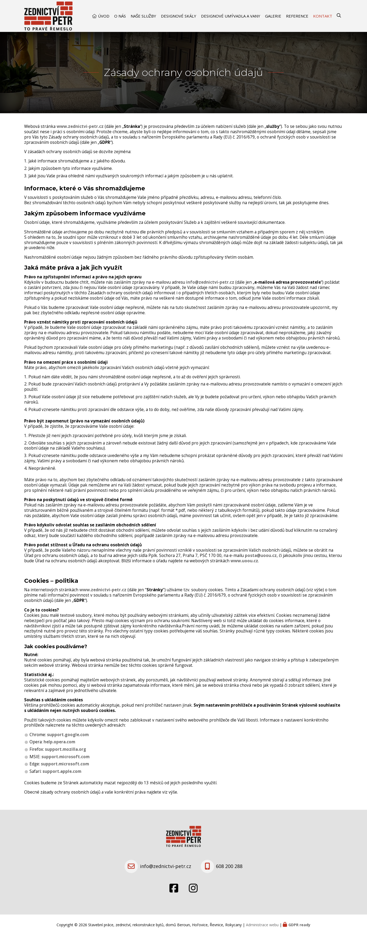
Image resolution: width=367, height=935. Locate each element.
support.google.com (68, 734)
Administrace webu (262, 924)
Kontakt (322, 16)
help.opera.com (59, 742)
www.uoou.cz (244, 561)
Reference (297, 16)
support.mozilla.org (65, 749)
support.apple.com (61, 771)
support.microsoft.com (65, 757)
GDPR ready (299, 924)
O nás (120, 16)
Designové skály (178, 16)
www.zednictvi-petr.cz (80, 126)
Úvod (103, 16)
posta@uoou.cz (261, 555)
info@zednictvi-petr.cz (210, 282)
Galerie (273, 16)
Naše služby (143, 16)
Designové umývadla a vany (230, 16)
